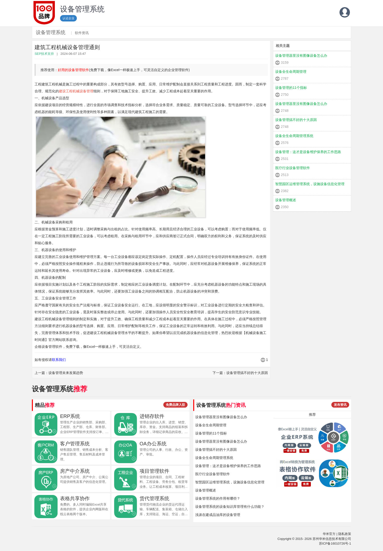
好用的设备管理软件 (73, 70)
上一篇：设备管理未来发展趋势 (59, 373)
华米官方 (329, 534)
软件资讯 (82, 33)
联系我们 (59, 360)
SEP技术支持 (44, 54)
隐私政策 (344, 534)
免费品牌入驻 (175, 405)
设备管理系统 (50, 32)
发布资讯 (340, 405)
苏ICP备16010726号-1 (335, 543)
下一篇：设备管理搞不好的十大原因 (240, 373)
